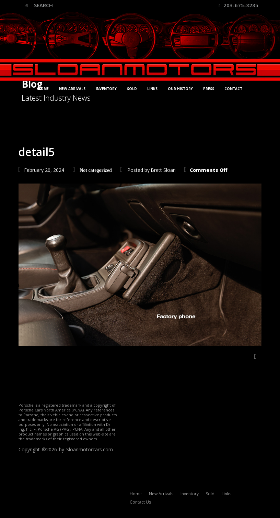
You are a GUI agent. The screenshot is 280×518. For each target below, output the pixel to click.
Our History (180, 88)
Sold (132, 88)
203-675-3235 (238, 5)
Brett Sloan (163, 170)
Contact (233, 88)
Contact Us (140, 502)
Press (208, 88)
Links (152, 88)
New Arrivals (72, 88)
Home (43, 88)
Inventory (106, 88)
